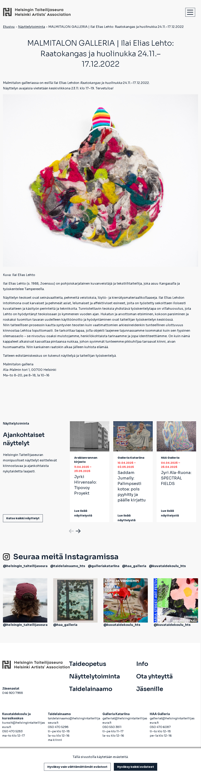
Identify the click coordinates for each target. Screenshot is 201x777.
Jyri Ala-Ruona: (176, 478)
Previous (71, 530)
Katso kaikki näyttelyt (22, 518)
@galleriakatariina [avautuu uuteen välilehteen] (103, 566)
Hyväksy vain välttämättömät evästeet (77, 767)
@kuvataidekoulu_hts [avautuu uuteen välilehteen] (167, 566)
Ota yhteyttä (154, 676)
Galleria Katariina (131, 458)
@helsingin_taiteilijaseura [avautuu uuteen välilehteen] (25, 566)
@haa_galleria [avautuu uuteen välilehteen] (134, 566)
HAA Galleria (170, 458)
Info (142, 664)
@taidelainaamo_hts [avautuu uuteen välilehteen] (67, 566)
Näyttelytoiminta (31, 27)
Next (78, 530)
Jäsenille (149, 689)
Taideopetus (87, 664)
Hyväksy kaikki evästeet (135, 767)
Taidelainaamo (90, 689)
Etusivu (9, 27)
